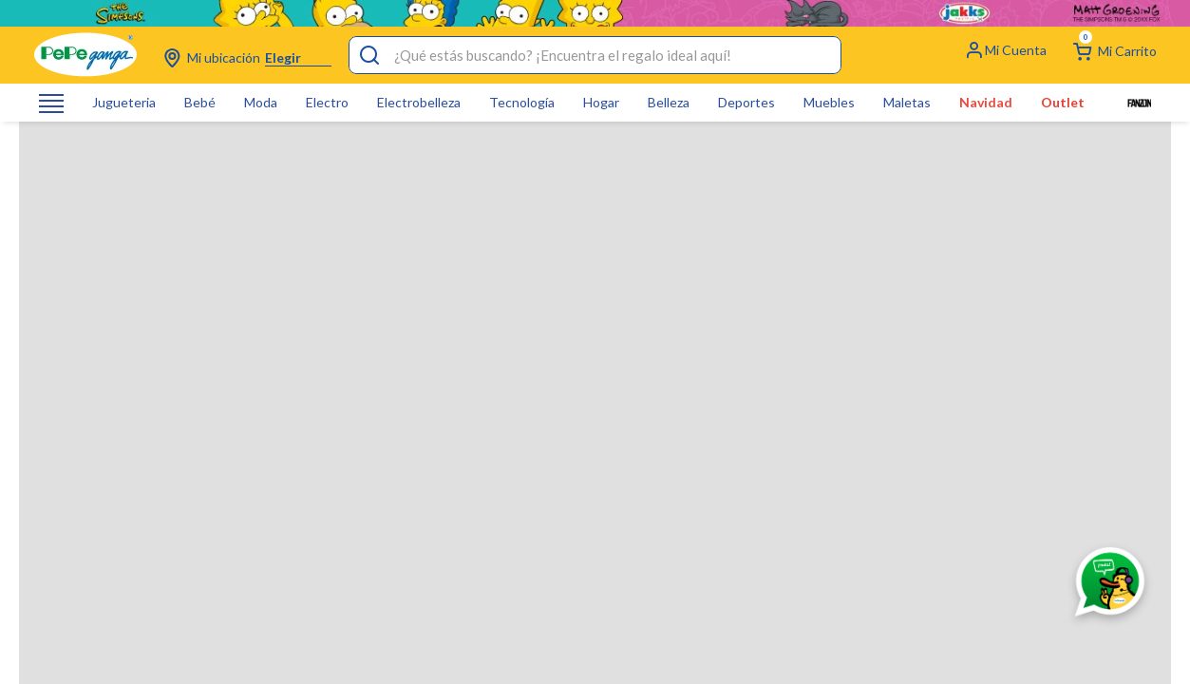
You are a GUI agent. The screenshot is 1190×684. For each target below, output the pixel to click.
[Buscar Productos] (369, 28)
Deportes (746, 76)
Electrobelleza (419, 76)
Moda (260, 76)
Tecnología (522, 76)
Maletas (907, 76)
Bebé (200, 76)
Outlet (1063, 76)
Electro (327, 76)
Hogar (601, 76)
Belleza (668, 76)
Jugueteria (124, 76)
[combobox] (595, 29)
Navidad (985, 76)
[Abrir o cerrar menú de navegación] (51, 76)
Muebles (829, 76)
